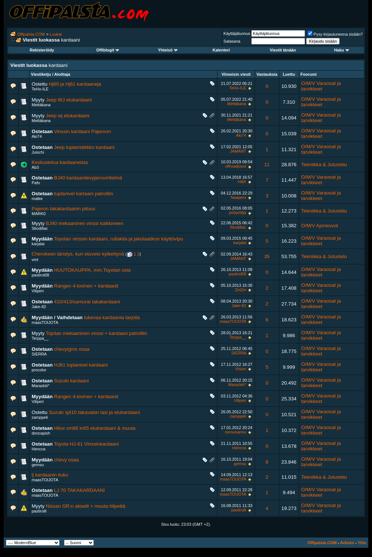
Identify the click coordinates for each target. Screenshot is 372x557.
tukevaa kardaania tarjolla (112, 317)
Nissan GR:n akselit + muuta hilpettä (85, 506)
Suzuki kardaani (71, 380)
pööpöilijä (237, 212)
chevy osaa (66, 460)
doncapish (41, 433)
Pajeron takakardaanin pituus (63, 208)
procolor (39, 370)
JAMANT (238, 151)
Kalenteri (221, 50)
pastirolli (39, 511)
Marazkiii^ (41, 385)
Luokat (56, 34)
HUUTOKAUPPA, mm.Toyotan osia (92, 270)
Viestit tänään (283, 50)
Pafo (36, 183)
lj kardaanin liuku (50, 475)
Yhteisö (167, 50)
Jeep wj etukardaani (68, 115)
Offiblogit (107, 50)
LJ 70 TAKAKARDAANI (79, 490)
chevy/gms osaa (71, 349)
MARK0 (39, 213)
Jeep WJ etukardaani (69, 100)
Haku (341, 50)
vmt (35, 259)
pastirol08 (40, 275)
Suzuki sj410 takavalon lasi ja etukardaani (94, 412)
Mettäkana (41, 105)
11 (267, 164)
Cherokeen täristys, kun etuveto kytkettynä (78, 254)
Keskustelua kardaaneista (60, 162)
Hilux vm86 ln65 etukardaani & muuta (95, 428)
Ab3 (35, 167)
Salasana (231, 41)
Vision (240, 369)
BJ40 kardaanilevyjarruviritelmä (88, 178)
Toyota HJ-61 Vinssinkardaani (86, 444)
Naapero (238, 197)
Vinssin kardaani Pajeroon (82, 131)
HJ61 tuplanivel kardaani (81, 365)
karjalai (38, 244)
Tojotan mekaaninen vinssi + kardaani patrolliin (96, 333)
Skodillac (40, 228)
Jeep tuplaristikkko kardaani (84, 147)
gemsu (38, 465)
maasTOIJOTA (45, 322)
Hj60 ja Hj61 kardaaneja (75, 84)
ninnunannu (235, 432)
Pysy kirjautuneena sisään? (335, 34)
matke (37, 198)
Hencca (38, 449)
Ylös (362, 542)
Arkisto (347, 542)
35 (267, 256)
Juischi (38, 152)
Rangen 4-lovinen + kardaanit (86, 286)
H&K (242, 181)
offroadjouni (235, 166)
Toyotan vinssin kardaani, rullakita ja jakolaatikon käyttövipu (118, 239)
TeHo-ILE (40, 89)
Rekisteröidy (42, 50)
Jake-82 (39, 306)
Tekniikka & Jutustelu (324, 164)
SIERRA (39, 354)
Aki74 (37, 136)
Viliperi (38, 291)
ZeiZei (240, 290)
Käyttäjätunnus (236, 33)
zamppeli (40, 417)
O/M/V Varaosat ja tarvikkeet (321, 86)
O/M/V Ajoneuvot (319, 225)
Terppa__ (40, 338)
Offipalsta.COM (31, 34)
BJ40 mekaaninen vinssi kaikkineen (84, 223)
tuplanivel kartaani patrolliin (83, 193)
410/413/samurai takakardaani (87, 301)
